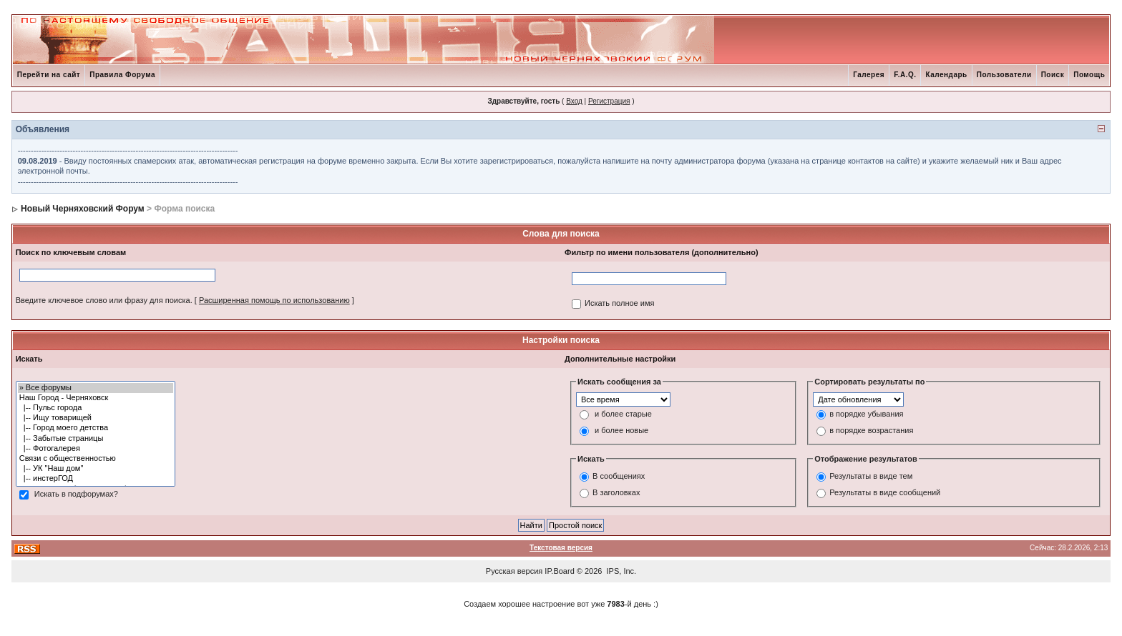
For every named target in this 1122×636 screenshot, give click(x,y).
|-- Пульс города (96, 408)
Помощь (1089, 75)
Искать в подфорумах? (76, 494)
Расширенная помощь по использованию (274, 300)
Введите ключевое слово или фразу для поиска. (104, 300)
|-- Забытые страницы (96, 439)
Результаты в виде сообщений (884, 493)
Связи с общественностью (96, 459)
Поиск (1053, 75)
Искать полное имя (619, 303)
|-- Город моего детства (96, 428)
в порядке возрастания (871, 430)
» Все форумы (96, 388)
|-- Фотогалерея (96, 449)
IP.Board (559, 571)
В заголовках (616, 493)
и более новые (621, 430)
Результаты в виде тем (870, 476)
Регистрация (609, 101)
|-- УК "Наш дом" (96, 469)
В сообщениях (618, 476)
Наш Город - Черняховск (96, 398)
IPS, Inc (621, 571)
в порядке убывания (866, 413)
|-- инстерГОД (96, 479)
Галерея (868, 75)
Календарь (946, 75)
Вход (574, 101)
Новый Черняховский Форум (83, 209)
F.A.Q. (905, 75)
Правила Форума (122, 75)
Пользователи (1004, 75)
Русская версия (514, 571)
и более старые (623, 413)
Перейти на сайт (49, 75)
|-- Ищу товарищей (96, 418)
